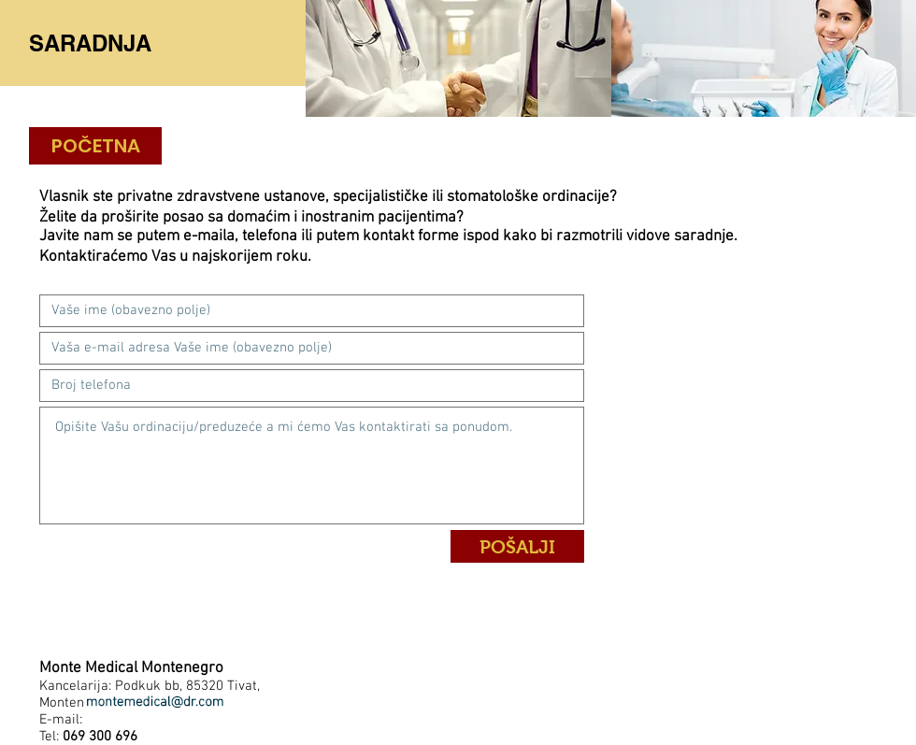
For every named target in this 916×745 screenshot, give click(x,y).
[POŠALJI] (517, 546)
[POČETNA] (95, 146)
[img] (458, 58)
